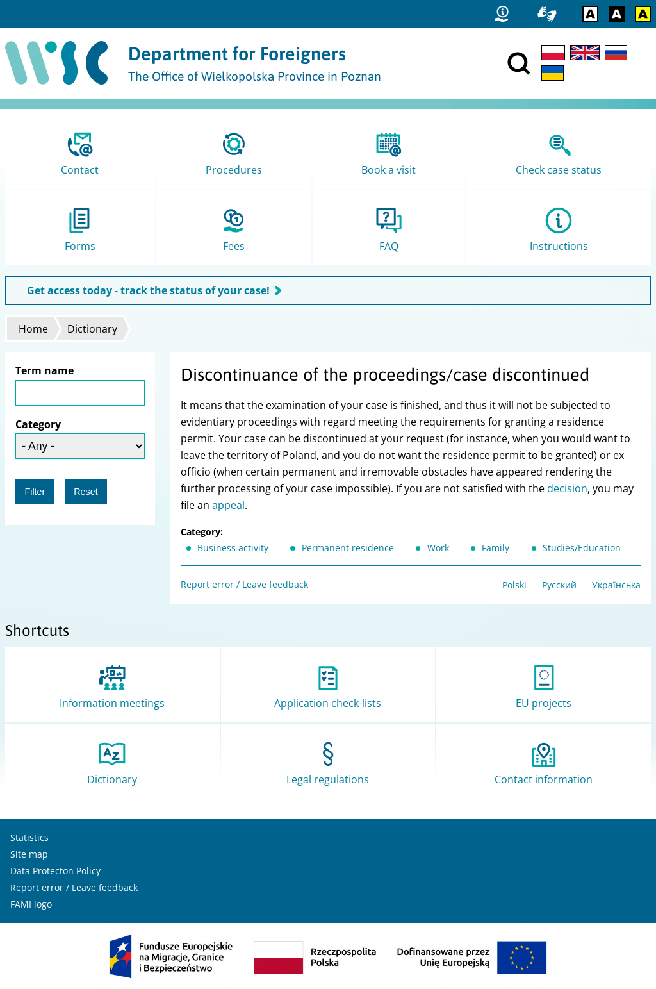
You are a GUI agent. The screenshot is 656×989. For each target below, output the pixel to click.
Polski (514, 585)
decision (567, 488)
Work (438, 548)
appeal (228, 505)
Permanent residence (348, 548)
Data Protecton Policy (55, 871)
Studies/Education (582, 548)
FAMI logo (31, 904)
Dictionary (92, 329)
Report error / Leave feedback (244, 584)
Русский (559, 585)
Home (33, 329)
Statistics (29, 837)
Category (38, 424)
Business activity (232, 548)
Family (495, 548)
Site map (29, 854)
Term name (44, 370)
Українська (616, 585)
